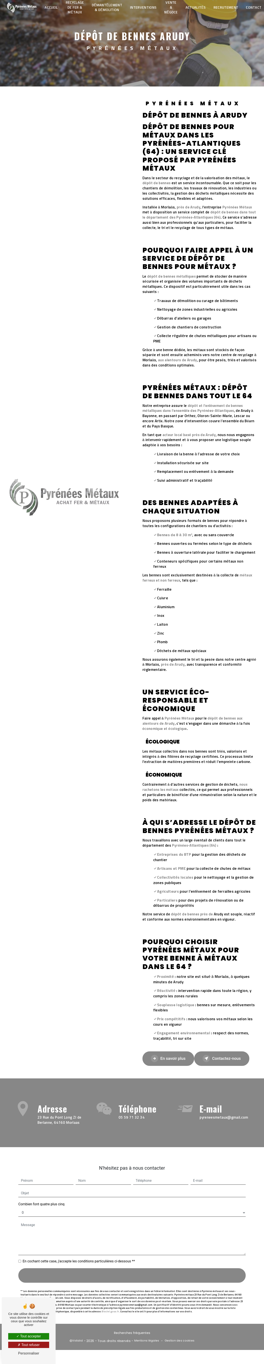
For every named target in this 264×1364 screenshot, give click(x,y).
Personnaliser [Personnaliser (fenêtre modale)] (28, 1353)
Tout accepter (28, 1336)
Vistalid (77, 1341)
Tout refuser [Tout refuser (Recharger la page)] (29, 1345)
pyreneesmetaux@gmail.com (224, 1108)
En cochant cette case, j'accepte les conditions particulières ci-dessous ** (79, 1252)
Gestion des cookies (179, 1341)
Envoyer (137, 1266)
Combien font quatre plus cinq (41, 1195)
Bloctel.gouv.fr (110, 1303)
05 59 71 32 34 (132, 1127)
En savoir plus (169, 1058)
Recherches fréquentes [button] (132, 1333)
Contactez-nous (224, 1058)
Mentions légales (146, 1341)
